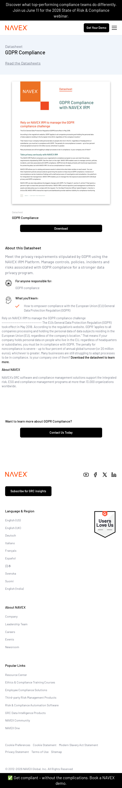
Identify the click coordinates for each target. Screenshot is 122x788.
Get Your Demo (96, 28)
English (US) (13, 520)
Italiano (10, 543)
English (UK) (13, 528)
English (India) (14, 588)
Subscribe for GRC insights (28, 491)
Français (10, 550)
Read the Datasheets (23, 63)
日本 (8, 566)
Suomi (9, 581)
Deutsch (10, 535)
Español (10, 558)
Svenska (10, 573)
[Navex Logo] (16, 27)
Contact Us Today (61, 432)
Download (61, 228)
